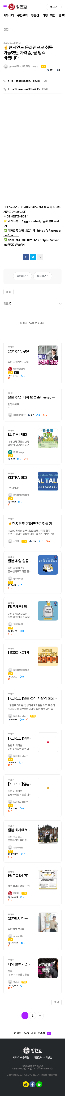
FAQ (26, 1033)
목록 (8, 292)
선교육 (9, 66)
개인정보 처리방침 (42, 1057)
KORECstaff (18, 716)
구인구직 (22, 15)
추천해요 (22, 276)
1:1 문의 (17, 1033)
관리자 (13, 893)
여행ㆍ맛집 (48, 15)
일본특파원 (15, 847)
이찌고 (13, 982)
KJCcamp (16, 452)
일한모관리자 (16, 369)
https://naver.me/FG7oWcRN (24, 89)
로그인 (53, 7)
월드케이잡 (15, 579)
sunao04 (16, 936)
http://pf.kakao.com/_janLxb (24, 81)
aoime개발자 (16, 415)
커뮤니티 (8, 15)
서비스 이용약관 (21, 1057)
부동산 (35, 15)
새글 (33, 1033)
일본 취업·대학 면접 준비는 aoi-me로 (35, 397)
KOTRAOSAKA (18, 495)
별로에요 (42, 276)
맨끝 (40, 1015)
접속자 (44, 1033)
